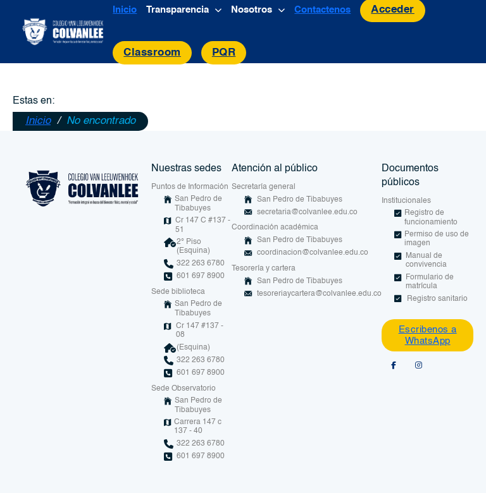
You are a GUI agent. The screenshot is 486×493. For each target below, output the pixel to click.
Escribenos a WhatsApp (428, 335)
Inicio (125, 10)
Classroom (152, 52)
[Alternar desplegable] (218, 10)
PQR (224, 52)
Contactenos (322, 10)
